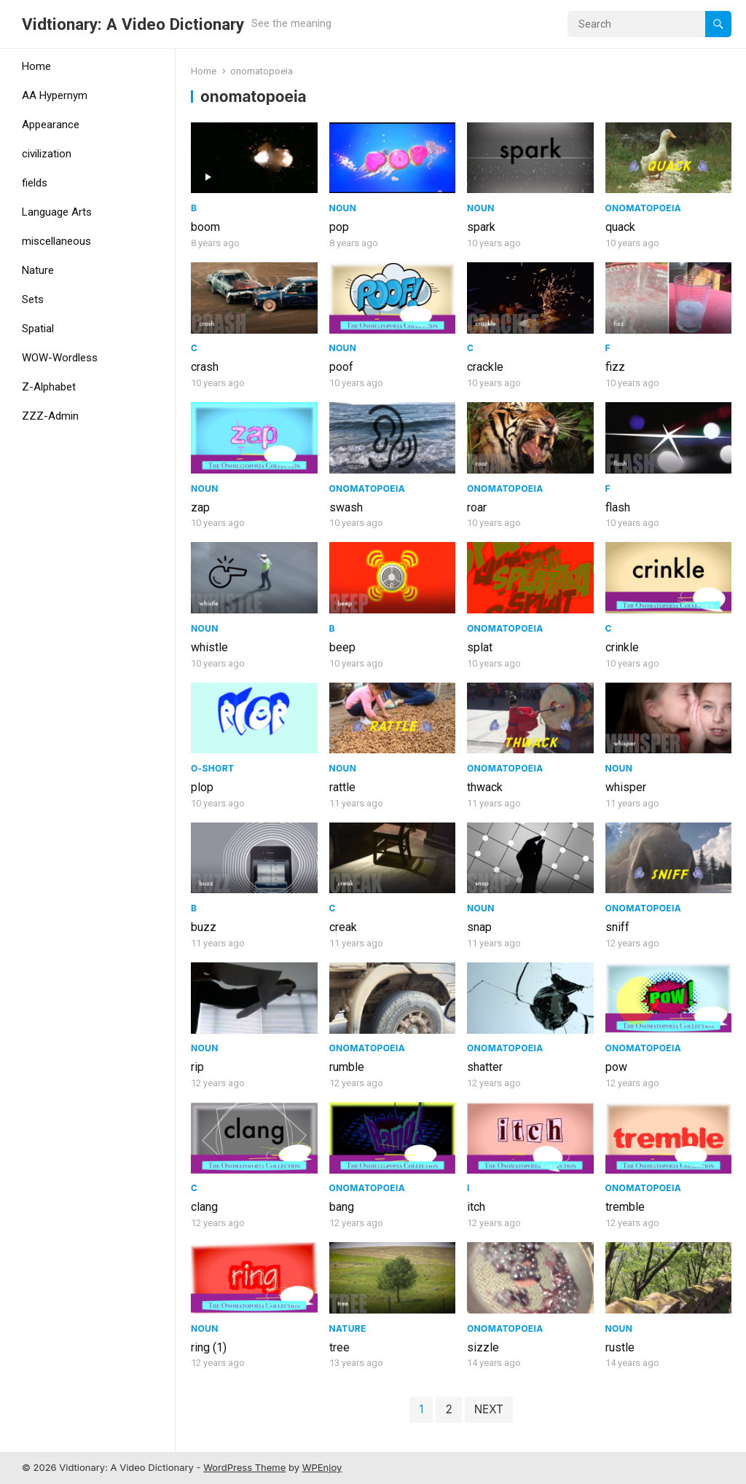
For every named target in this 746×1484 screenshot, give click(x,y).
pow (616, 1067)
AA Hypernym (54, 95)
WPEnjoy (322, 1467)
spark (481, 227)
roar (477, 507)
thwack (485, 787)
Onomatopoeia (643, 208)
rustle (620, 1347)
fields (34, 182)
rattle (342, 787)
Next (488, 1409)
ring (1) (209, 1347)
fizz (615, 367)
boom (205, 227)
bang (341, 1207)
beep (342, 647)
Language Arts (57, 212)
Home (36, 66)
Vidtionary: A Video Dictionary (133, 24)
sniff (617, 927)
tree (339, 1347)
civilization (46, 153)
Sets (33, 299)
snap (479, 927)
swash (346, 507)
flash (617, 507)
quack (620, 227)
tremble (625, 1207)
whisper (625, 787)
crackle (485, 367)
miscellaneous (56, 241)
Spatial (38, 328)
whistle (209, 647)
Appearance (50, 124)
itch (476, 1207)
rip (197, 1067)
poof (341, 367)
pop (339, 227)
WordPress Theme (244, 1467)
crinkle (622, 647)
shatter (485, 1067)
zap (200, 507)
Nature (38, 270)
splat (479, 647)
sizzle (483, 1347)
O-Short (212, 768)
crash (205, 367)
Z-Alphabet (49, 386)
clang (204, 1207)
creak (343, 927)
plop (202, 787)
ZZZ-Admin (50, 416)
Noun (343, 208)
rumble (346, 1067)
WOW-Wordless (60, 357)
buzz (203, 927)
